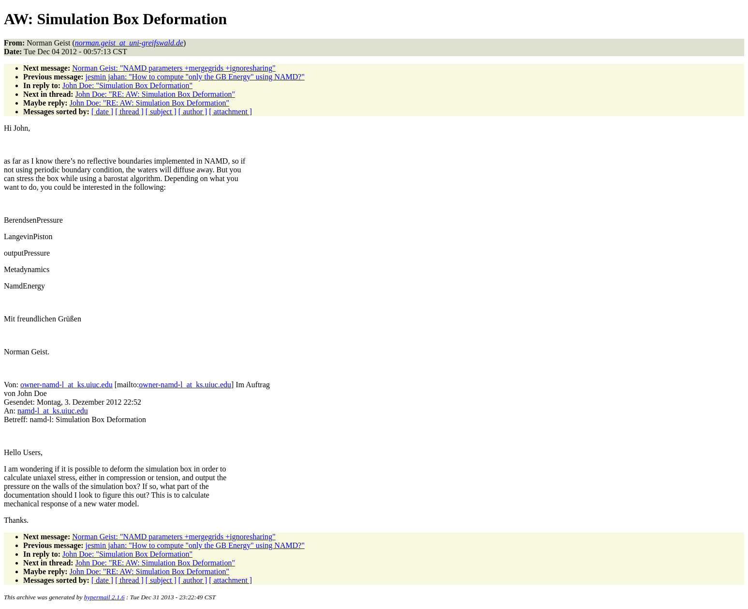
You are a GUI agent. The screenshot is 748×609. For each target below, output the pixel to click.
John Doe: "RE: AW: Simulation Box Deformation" (155, 94)
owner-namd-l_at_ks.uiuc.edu (66, 385)
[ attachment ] (230, 111)
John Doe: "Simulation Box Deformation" (127, 85)
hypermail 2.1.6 (104, 597)
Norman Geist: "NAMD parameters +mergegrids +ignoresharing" (174, 68)
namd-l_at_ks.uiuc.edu (52, 411)
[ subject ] (161, 111)
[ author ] (192, 111)
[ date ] (102, 111)
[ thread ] (129, 111)
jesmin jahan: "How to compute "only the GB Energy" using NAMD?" (195, 77)
